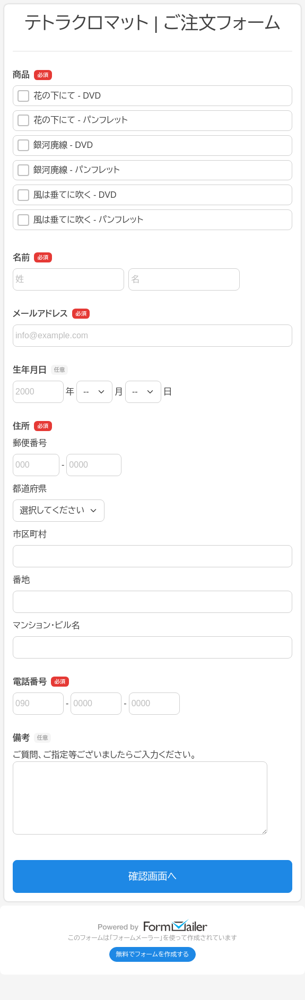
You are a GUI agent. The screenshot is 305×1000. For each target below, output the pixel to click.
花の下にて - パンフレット (73, 120)
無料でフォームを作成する (152, 954)
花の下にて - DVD (59, 96)
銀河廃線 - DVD (55, 145)
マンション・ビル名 (46, 625)
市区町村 (30, 534)
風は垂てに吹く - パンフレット (80, 220)
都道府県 (30, 488)
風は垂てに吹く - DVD (67, 195)
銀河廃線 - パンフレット (69, 170)
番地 (21, 579)
